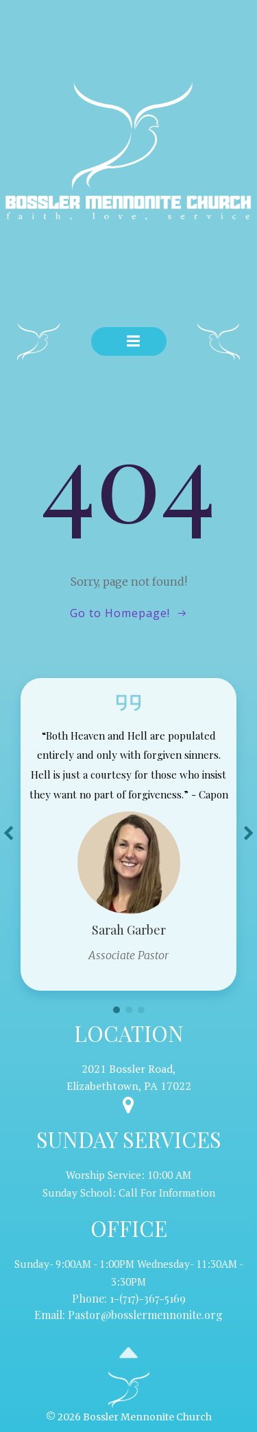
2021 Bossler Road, (129, 1068)
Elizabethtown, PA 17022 (128, 1085)
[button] (116, 1009)
